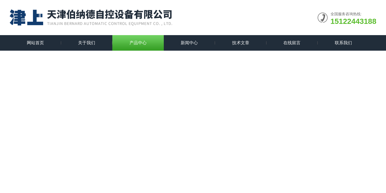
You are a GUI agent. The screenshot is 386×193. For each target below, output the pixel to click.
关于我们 (86, 42)
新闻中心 (189, 42)
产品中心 (138, 42)
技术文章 (240, 42)
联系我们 (343, 42)
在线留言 (291, 42)
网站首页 (35, 42)
